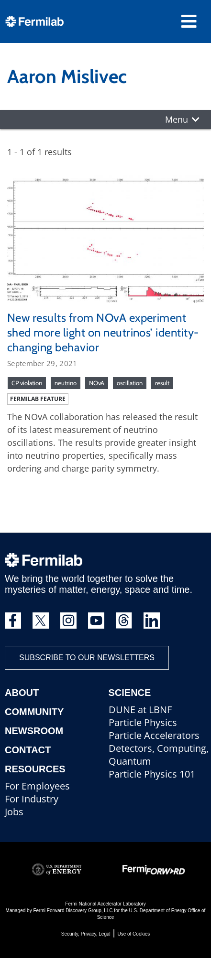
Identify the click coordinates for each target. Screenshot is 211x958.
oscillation (130, 383)
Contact (28, 750)
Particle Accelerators (154, 735)
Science (130, 692)
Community (34, 711)
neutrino (66, 383)
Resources (35, 769)
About (22, 692)
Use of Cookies (133, 934)
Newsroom (34, 731)
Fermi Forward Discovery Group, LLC (72, 910)
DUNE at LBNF (140, 709)
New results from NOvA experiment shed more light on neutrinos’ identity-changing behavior (103, 332)
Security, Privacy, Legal (86, 934)
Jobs (14, 811)
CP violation (26, 383)
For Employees (37, 785)
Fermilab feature (38, 399)
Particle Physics (143, 722)
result (162, 383)
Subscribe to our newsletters (87, 657)
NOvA (96, 383)
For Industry (31, 798)
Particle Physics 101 (152, 774)
